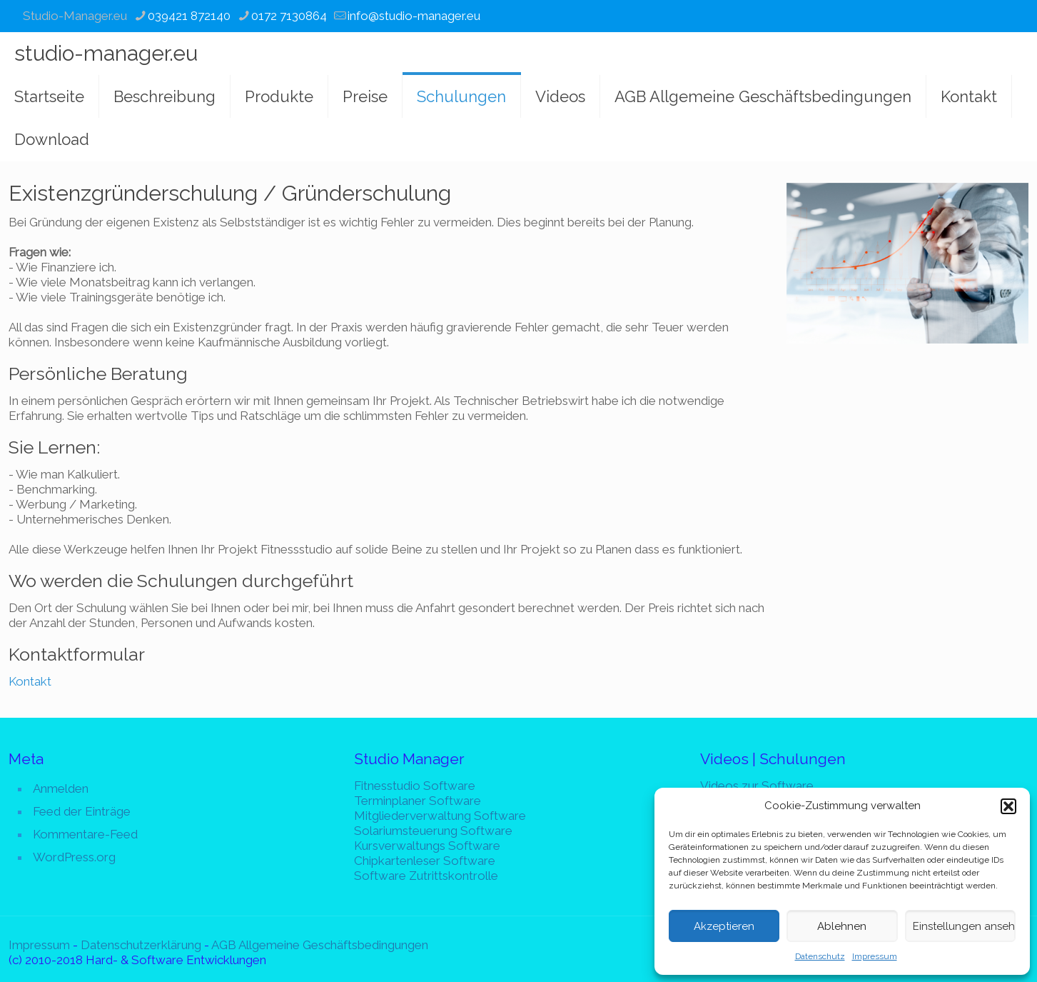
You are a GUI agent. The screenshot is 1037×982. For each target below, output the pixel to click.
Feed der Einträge (82, 811)
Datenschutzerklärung (141, 945)
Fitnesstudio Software (414, 785)
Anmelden (60, 788)
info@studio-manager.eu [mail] (414, 16)
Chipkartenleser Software (424, 860)
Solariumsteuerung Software (433, 830)
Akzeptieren (724, 926)
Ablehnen (841, 926)
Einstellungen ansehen (964, 926)
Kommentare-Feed (85, 834)
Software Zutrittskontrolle (426, 875)
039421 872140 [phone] (189, 16)
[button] (1008, 806)
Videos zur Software (757, 785)
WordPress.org (74, 857)
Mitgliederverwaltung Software (440, 815)
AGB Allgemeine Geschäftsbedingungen (319, 945)
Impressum (874, 956)
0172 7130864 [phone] (289, 16)
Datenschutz (820, 956)
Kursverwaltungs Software (427, 845)
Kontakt (30, 681)
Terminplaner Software (417, 800)
